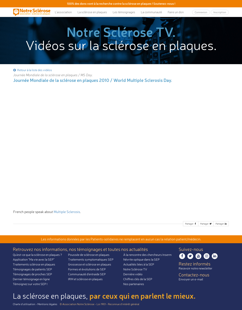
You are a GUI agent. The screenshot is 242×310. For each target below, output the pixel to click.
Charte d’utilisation (24, 304)
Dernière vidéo (133, 274)
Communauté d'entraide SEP (87, 274)
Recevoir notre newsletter (195, 268)
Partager (191, 223)
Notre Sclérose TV (135, 269)
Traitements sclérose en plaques (34, 264)
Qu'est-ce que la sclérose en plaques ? (37, 255)
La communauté (151, 12)
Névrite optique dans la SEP (141, 259)
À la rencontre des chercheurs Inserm (147, 255)
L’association (63, 12)
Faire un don (176, 12)
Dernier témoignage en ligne (31, 279)
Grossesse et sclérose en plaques (89, 264)
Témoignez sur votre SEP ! (30, 284)
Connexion (201, 12)
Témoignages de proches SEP (32, 274)
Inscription (219, 12)
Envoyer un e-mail (191, 279)
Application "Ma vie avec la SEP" (33, 259)
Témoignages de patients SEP (32, 269)
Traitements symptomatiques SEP (90, 259)
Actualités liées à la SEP (138, 264)
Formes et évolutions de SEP (87, 269)
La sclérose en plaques (92, 12)
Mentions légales (47, 304)
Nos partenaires (133, 284)
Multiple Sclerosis (67, 212)
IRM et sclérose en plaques (85, 279)
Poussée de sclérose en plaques (88, 255)
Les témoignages (124, 12)
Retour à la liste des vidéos (32, 70)
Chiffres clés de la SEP (137, 279)
